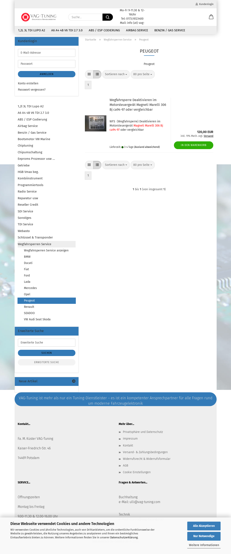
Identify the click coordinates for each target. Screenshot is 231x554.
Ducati (28, 264)
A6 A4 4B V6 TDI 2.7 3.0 (66, 30)
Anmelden (47, 75)
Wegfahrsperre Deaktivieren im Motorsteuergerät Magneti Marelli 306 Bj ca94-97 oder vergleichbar (138, 105)
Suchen (46, 353)
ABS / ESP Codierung (104, 30)
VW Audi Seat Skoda (37, 320)
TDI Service (25, 225)
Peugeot (29, 301)
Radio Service (27, 192)
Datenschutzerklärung (124, 537)
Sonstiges (24, 219)
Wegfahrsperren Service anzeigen (46, 251)
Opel (27, 295)
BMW (27, 257)
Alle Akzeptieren (204, 526)
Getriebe (24, 166)
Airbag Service (137, 30)
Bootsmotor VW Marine (34, 140)
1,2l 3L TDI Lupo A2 (31, 30)
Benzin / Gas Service (169, 30)
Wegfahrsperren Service (34, 245)
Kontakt (128, 446)
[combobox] (116, 75)
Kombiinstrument (30, 179)
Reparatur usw (28, 199)
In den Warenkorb (193, 146)
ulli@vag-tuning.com (145, 503)
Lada (27, 282)
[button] (211, 17)
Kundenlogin (205, 4)
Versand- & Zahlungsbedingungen (145, 453)
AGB (125, 466)
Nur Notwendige (204, 536)
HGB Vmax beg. (28, 173)
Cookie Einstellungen (137, 473)
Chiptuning (25, 146)
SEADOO (29, 314)
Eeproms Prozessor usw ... (36, 159)
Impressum (130, 439)
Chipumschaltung (30, 153)
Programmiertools (30, 186)
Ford (27, 276)
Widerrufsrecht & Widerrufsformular (146, 459)
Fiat (26, 270)
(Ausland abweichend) (147, 147)
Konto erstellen (28, 84)
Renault (29, 307)
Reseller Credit (28, 205)
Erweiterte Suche (46, 363)
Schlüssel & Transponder (35, 238)
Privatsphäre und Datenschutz (143, 433)
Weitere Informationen (204, 545)
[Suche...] (107, 17)
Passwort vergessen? (31, 90)
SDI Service (25, 212)
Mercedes (30, 289)
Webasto (24, 232)
